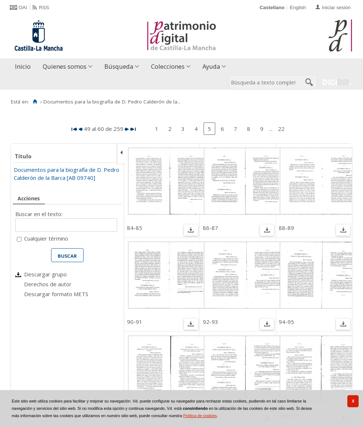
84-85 (134, 227)
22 (281, 128)
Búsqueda (118, 66)
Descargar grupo (45, 274)
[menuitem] (24, 66)
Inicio (23, 66)
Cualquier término (46, 238)
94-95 (286, 321)
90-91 (134, 321)
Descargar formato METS (56, 294)
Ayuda (211, 66)
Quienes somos (64, 66)
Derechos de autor (48, 284)
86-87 (210, 227)
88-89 (286, 227)
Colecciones (168, 66)
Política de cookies (200, 415)
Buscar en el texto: (38, 214)
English (298, 7)
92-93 (210, 321)
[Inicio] (35, 101)
